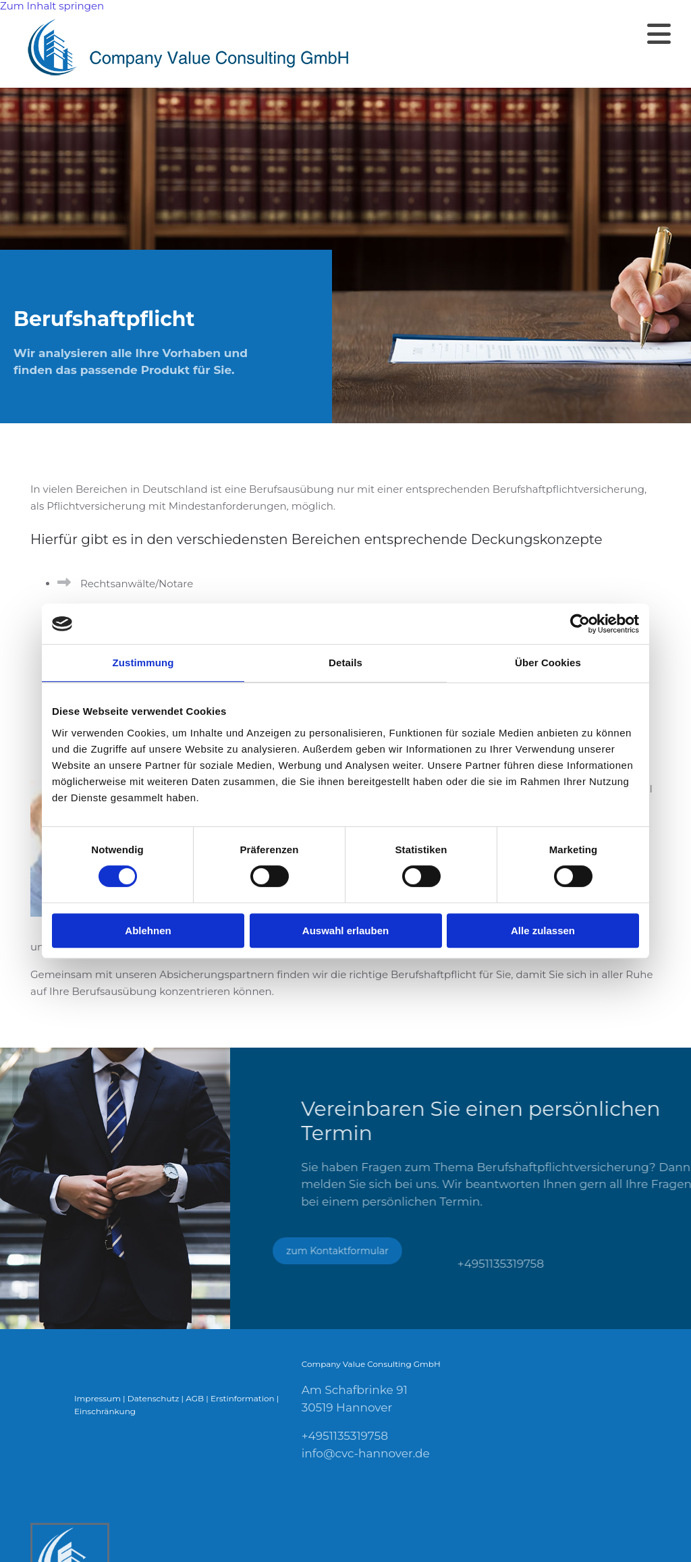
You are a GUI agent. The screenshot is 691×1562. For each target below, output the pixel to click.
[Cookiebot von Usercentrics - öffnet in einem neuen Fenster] (580, 624)
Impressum (97, 1398)
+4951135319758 (345, 1436)
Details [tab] (345, 662)
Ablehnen (148, 930)
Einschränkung (105, 1411)
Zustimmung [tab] (143, 662)
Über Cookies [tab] (548, 662)
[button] (536, 33)
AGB (195, 1398)
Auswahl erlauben (345, 930)
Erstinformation (243, 1398)
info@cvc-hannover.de (366, 1453)
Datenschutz (153, 1398)
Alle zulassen (543, 930)
